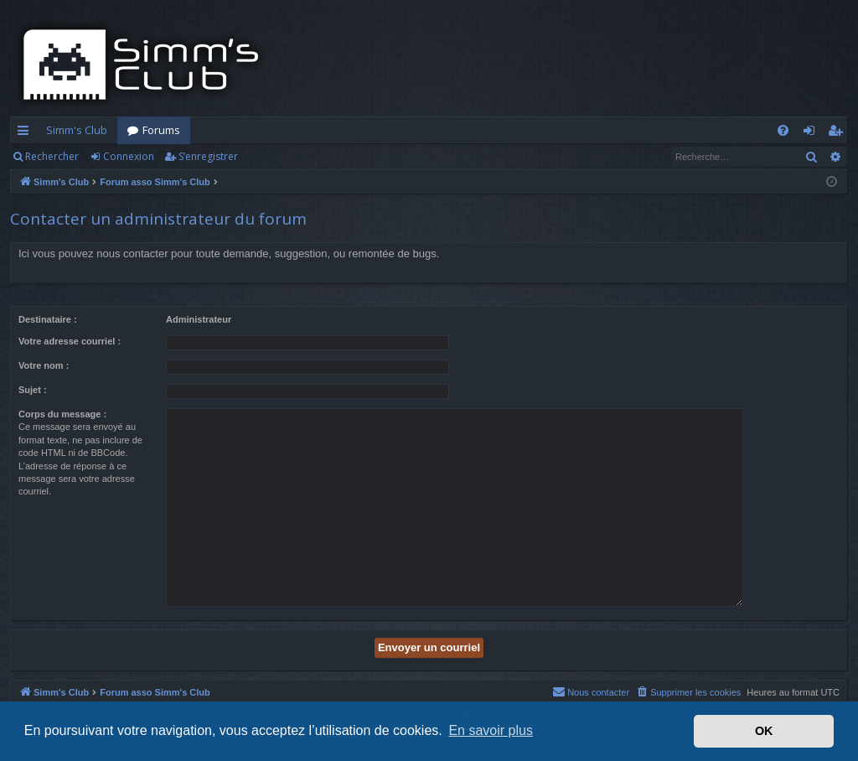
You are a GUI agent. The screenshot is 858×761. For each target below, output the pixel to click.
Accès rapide (26, 133)
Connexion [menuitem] (812, 133)
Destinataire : (47, 319)
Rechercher (52, 156)
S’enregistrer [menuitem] (838, 133)
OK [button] (764, 731)
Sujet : (32, 390)
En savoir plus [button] (490, 730)
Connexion (128, 156)
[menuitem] (783, 130)
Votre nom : (43, 365)
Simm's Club (76, 129)
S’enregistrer (208, 156)
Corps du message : (62, 414)
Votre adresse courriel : (69, 341)
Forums (161, 129)
